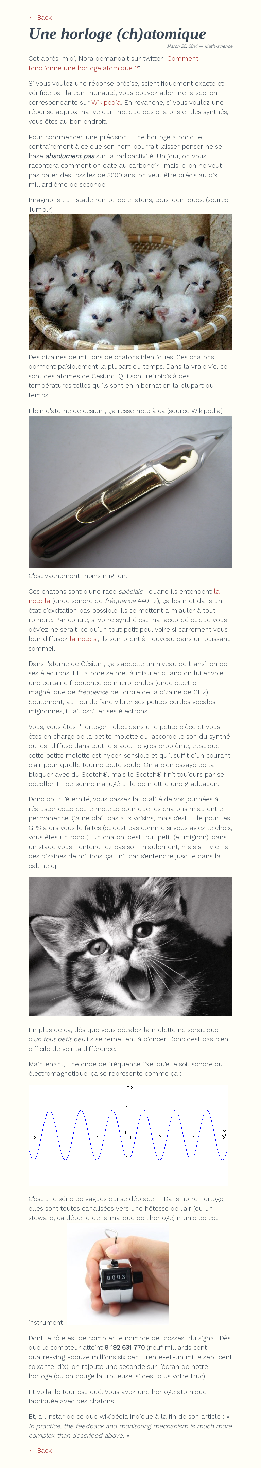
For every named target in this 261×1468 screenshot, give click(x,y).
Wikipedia (106, 102)
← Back (40, 17)
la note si (84, 639)
